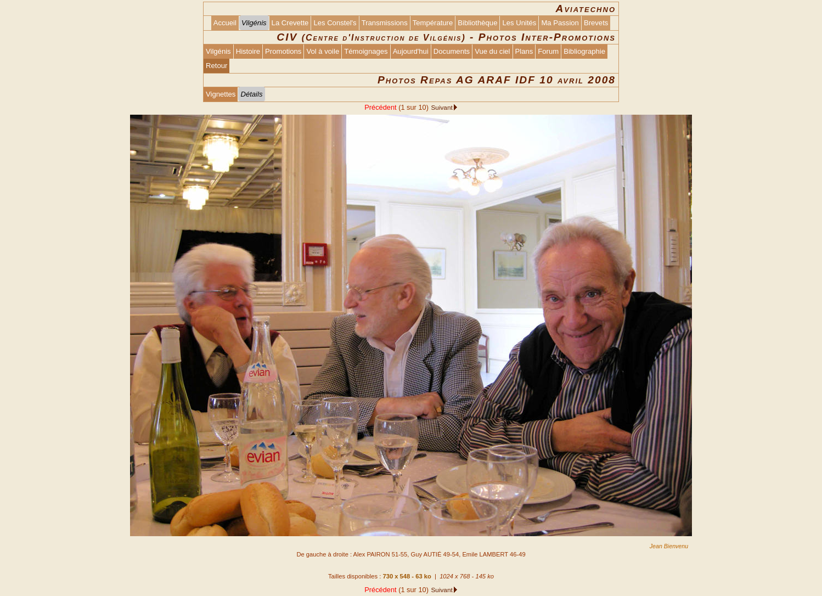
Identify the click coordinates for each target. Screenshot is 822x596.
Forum (548, 51)
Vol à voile (322, 51)
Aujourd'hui (411, 51)
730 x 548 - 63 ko (406, 576)
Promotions (283, 51)
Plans (524, 51)
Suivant (441, 107)
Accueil (225, 23)
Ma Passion (560, 23)
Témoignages (365, 51)
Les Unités (519, 23)
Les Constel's (334, 23)
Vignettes (220, 94)
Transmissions (385, 23)
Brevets (596, 23)
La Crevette (290, 23)
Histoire (248, 51)
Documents (451, 51)
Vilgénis (218, 51)
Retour (216, 65)
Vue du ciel (492, 51)
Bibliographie (584, 51)
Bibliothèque (477, 23)
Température (433, 23)
